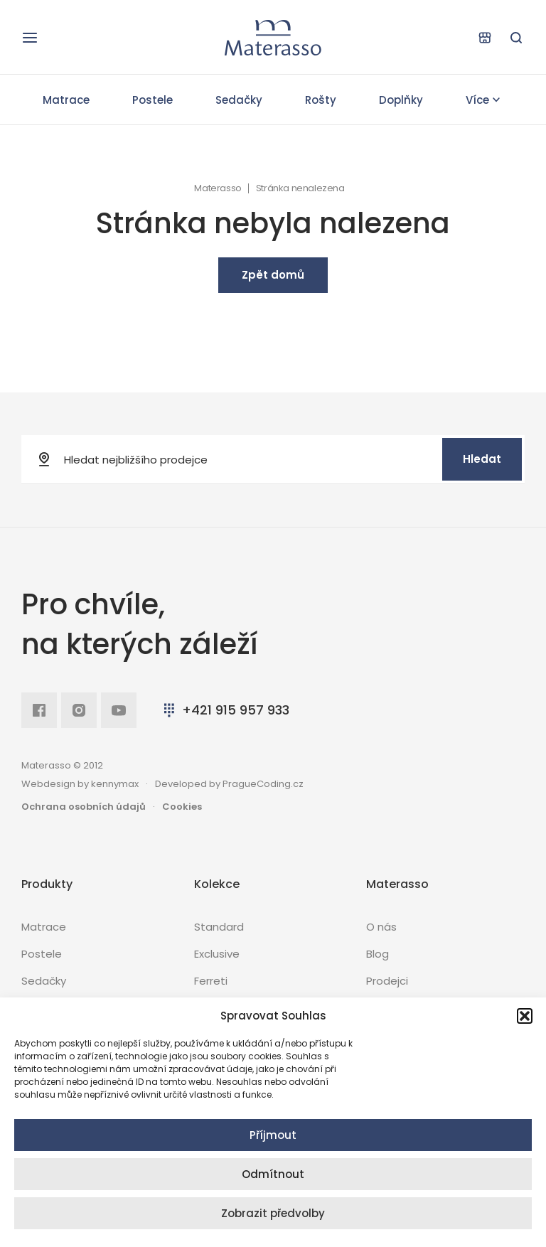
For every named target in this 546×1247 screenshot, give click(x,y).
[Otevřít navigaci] (30, 38)
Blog (377, 953)
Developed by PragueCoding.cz (229, 784)
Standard (219, 926)
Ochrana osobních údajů (83, 806)
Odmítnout (273, 1174)
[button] (525, 1016)
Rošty (320, 99)
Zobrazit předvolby (273, 1213)
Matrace (66, 99)
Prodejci (387, 980)
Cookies (182, 806)
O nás (381, 926)
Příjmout (273, 1135)
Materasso (217, 188)
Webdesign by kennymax (80, 784)
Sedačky (238, 99)
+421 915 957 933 (225, 710)
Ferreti (211, 980)
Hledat (482, 458)
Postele (152, 99)
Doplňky (401, 99)
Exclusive (217, 953)
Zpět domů (273, 274)
